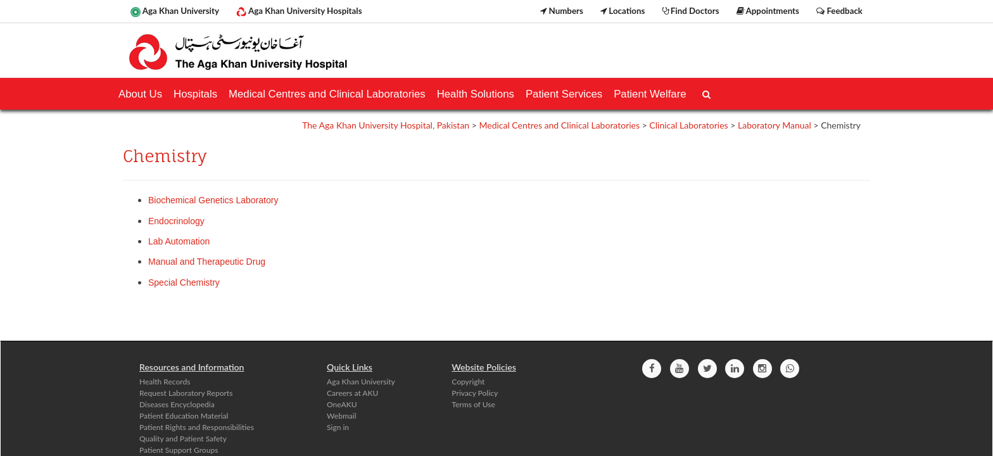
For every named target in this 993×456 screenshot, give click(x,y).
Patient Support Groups (178, 450)
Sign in (338, 427)
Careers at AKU (352, 393)
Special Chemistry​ (184, 282)
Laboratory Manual (774, 125)
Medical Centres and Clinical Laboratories (559, 125)
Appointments (768, 11)
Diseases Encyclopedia (177, 404)
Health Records (164, 381)
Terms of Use (473, 404)
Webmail (342, 416)
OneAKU (342, 404)
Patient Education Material (183, 416)
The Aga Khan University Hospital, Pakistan (385, 125)
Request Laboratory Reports (185, 393)
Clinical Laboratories (688, 125)
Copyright (468, 381)
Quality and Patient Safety (183, 438)
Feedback (839, 11)
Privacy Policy (475, 393)
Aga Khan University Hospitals (299, 11)
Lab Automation (180, 241)
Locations (622, 11)
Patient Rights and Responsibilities (196, 427)
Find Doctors (690, 11)
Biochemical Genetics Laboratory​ (213, 200)
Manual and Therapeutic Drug (206, 261)
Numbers (561, 11)
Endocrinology (176, 221)
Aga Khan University (174, 11)
